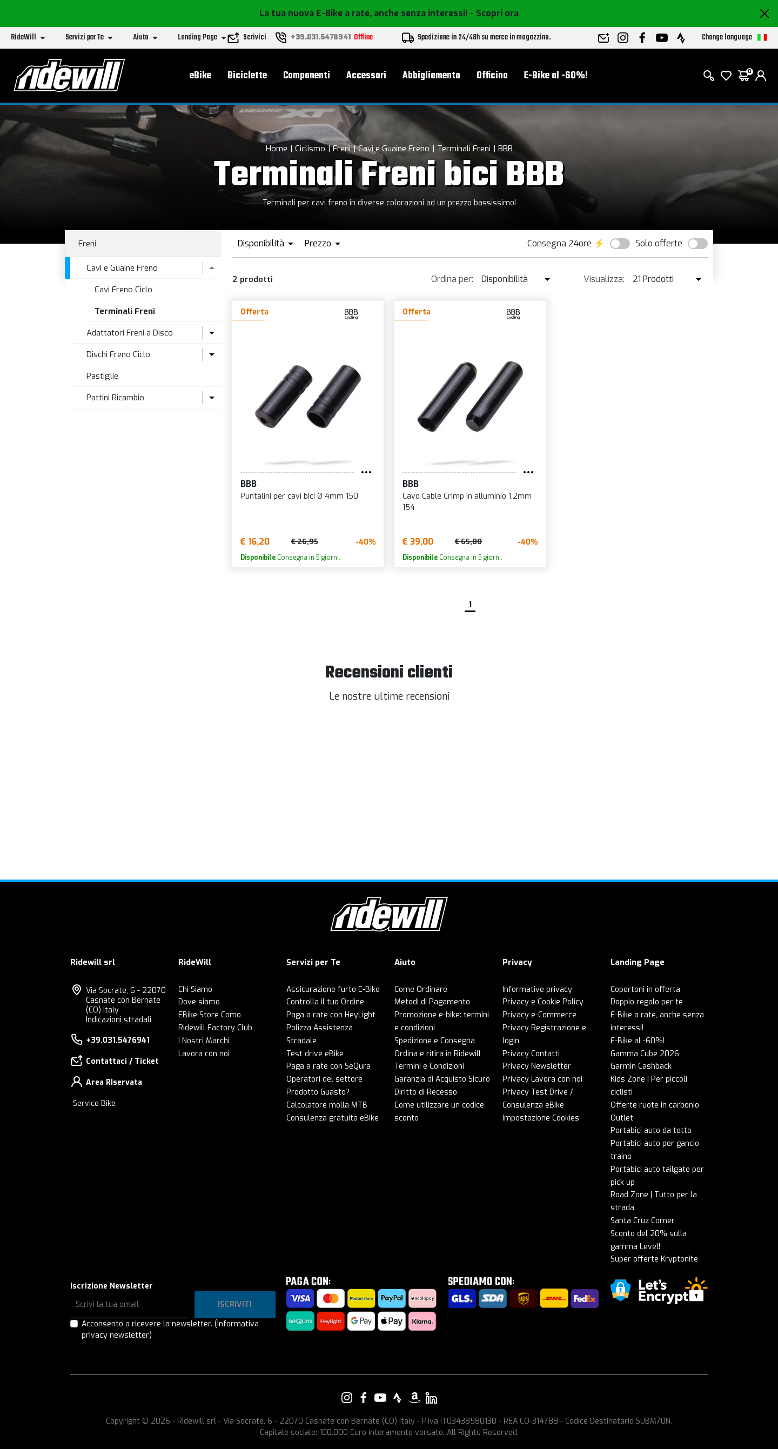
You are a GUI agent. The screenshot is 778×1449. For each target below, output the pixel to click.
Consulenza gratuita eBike (332, 1118)
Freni (342, 148)
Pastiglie (102, 376)
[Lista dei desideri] (726, 76)
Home (276, 148)
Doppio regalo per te (647, 1002)
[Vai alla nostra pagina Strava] (397, 1397)
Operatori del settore (324, 1079)
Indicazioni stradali (118, 1020)
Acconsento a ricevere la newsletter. (170, 1329)
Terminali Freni (464, 148)
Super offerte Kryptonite (654, 1259)
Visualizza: (604, 279)
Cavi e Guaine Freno (394, 148)
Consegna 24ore (559, 243)
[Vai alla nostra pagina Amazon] (414, 1397)
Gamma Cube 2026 (645, 1054)
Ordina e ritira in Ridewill (437, 1054)
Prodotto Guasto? (318, 1092)
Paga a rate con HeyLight (330, 1015)
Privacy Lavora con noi (542, 1079)
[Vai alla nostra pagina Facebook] (363, 1397)
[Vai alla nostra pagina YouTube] (380, 1397)
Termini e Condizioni (429, 1066)
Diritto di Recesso (425, 1092)
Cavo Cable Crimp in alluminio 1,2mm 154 (467, 502)
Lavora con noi (204, 1054)
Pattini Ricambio (115, 397)
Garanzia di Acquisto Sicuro (442, 1079)
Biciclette (247, 76)
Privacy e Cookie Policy (543, 1002)
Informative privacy (537, 989)
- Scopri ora (494, 13)
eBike (200, 76)
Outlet (622, 1118)
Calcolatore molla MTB (326, 1105)
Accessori (366, 76)
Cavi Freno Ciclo (123, 289)
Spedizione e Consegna (434, 1041)
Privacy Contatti (531, 1054)
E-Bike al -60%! (556, 76)
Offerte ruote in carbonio (655, 1105)
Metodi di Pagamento (432, 1002)
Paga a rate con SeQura (328, 1066)
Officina (492, 76)
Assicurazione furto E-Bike (333, 989)
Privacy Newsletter (536, 1066)
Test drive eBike (315, 1054)
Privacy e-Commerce (539, 1015)
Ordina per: (452, 279)
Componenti (306, 76)
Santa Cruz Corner (643, 1221)
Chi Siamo (195, 989)
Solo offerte (658, 243)
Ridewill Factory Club (215, 1028)
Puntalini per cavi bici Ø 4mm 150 (299, 496)
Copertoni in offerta (645, 989)
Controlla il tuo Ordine (325, 1002)
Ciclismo (310, 148)
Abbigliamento (431, 76)
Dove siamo (199, 1002)
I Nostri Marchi (204, 1041)
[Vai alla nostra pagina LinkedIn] (431, 1397)
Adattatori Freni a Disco (129, 332)
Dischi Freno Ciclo (118, 354)
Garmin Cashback (641, 1066)
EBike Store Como (209, 1015)
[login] (760, 76)
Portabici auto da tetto (651, 1130)
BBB (505, 148)
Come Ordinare (420, 989)
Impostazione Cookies (540, 1118)
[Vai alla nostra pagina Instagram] (346, 1397)
